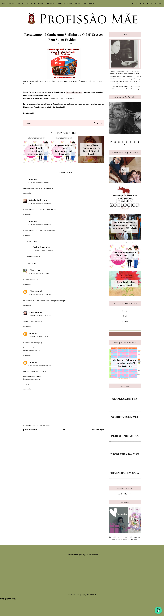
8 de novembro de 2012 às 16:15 (40, 365)
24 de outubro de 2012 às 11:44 (44, 250)
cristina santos (35, 312)
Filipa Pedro (34, 270)
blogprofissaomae (88, 555)
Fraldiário (50, 3)
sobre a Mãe (22, 3)
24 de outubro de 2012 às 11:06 (40, 224)
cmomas (33, 333)
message (125, 325)
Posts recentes (30, 429)
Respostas (33, 242)
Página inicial (8, 3)
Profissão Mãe (37, 3)
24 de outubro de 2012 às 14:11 (39, 273)
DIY (85, 3)
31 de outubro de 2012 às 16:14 (39, 336)
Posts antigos (98, 429)
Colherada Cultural (64, 3)
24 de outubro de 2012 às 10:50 (40, 203)
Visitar (78, 3)
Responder (27, 193)
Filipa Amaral (35, 291)
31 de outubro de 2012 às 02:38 (40, 315)
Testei (91, 3)
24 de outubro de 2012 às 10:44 (40, 182)
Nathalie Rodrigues (38, 200)
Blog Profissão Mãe (74, 92)
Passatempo (30, 123)
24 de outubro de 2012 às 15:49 (40, 294)
